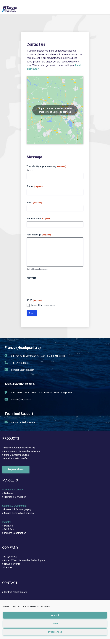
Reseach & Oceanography (17, 509)
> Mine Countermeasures (15, 454)
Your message (39, 234)
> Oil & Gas (8, 529)
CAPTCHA (31, 278)
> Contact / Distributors (14, 592)
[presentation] (50, 287)
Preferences (55, 632)
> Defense (7, 493)
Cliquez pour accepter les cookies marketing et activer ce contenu (55, 110)
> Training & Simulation (14, 496)
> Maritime (7, 525)
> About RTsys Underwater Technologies (23, 560)
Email (34, 202)
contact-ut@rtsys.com (22, 369)
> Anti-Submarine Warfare (15, 458)
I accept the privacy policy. (43, 305)
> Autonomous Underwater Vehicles (21, 451)
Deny (55, 623)
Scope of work (38, 218)
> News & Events (11, 563)
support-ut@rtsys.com (23, 422)
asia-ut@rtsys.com (21, 399)
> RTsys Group (9, 556)
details (29, 170)
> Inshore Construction (14, 533)
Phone (35, 186)
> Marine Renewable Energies (18, 513)
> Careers (7, 567)
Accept (55, 615)
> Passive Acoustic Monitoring (18, 447)
